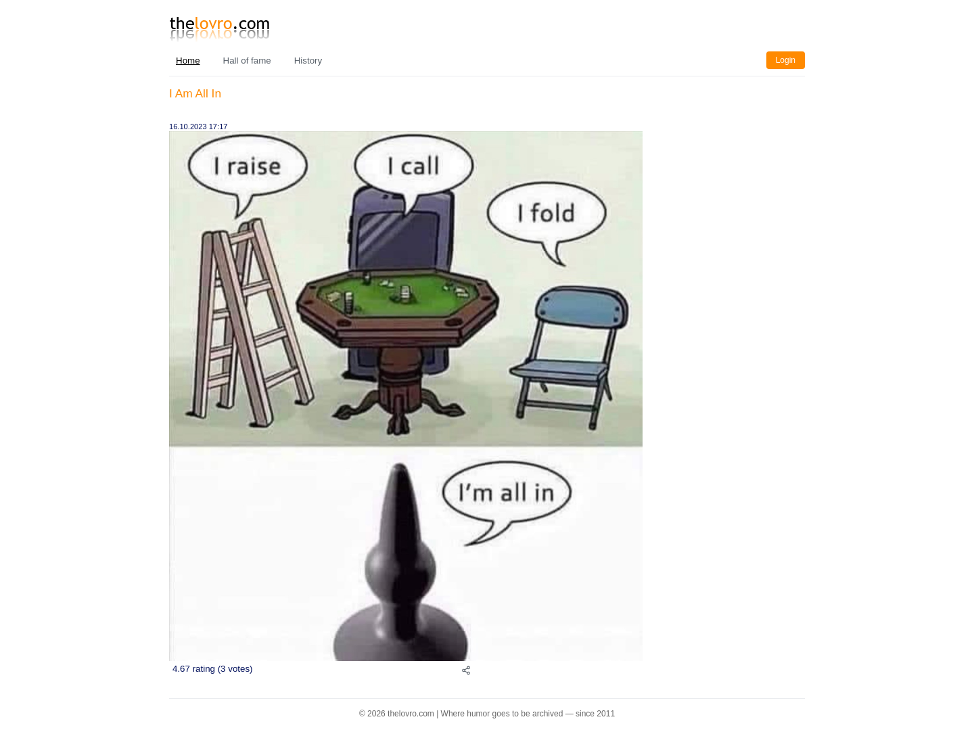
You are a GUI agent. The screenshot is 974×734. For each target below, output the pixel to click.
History (308, 60)
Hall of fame (247, 60)
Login (785, 60)
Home (188, 60)
